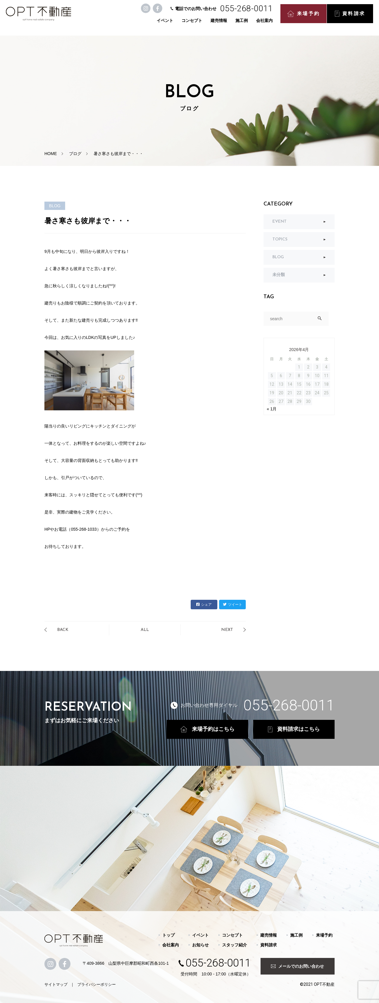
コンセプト (186, 24)
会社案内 (258, 24)
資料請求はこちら (294, 729)
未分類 (278, 275)
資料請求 (344, 18)
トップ (168, 935)
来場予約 (297, 18)
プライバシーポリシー (96, 984)
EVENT (279, 221)
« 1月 (272, 408)
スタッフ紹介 (234, 945)
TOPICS (280, 239)
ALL (145, 630)
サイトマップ (56, 984)
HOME (50, 153)
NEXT (227, 630)
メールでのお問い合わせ (297, 966)
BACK (62, 630)
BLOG (278, 257)
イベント (159, 24)
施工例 (235, 24)
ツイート (232, 604)
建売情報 (213, 24)
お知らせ (200, 945)
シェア (204, 604)
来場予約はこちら (207, 729)
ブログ (75, 153)
